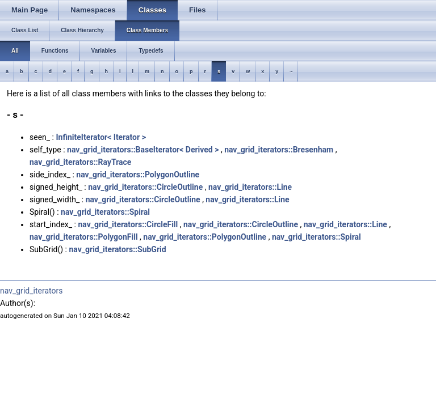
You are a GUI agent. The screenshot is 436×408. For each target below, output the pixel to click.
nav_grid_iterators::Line (250, 187)
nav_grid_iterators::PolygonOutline (137, 174)
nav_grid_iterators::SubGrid (117, 249)
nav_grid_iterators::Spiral (105, 211)
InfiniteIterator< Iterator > (100, 137)
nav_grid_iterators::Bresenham (278, 149)
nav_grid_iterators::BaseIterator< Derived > (143, 149)
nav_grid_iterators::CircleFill (128, 224)
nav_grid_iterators (31, 290)
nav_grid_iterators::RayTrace (80, 162)
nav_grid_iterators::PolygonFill (84, 236)
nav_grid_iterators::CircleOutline (145, 187)
